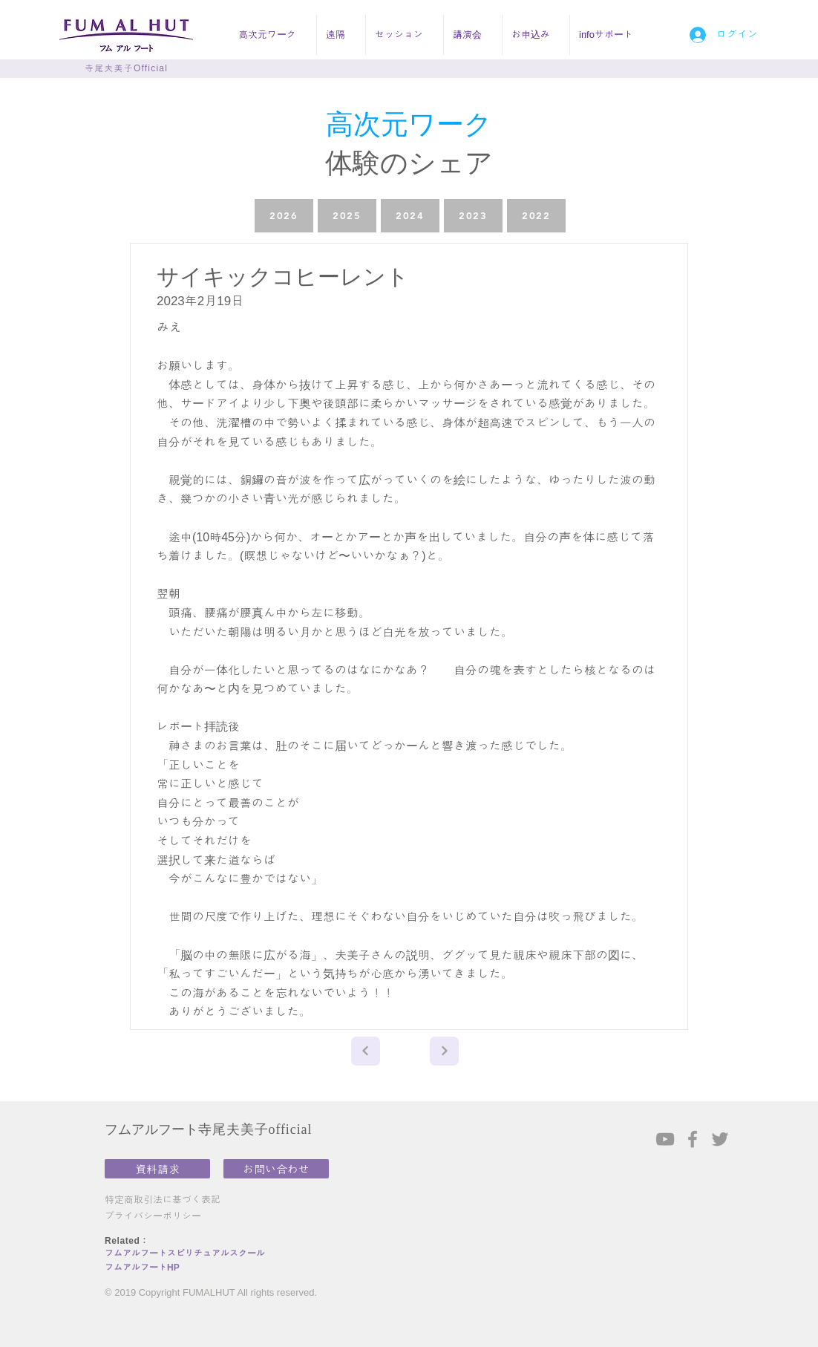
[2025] (347, 215)
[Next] (365, 1051)
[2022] (536, 215)
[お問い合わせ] (276, 1168)
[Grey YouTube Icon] (665, 1139)
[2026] (284, 215)
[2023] (473, 215)
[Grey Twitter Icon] (720, 1139)
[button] (272, 35)
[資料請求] (157, 1168)
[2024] (410, 215)
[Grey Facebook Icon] (692, 1139)
